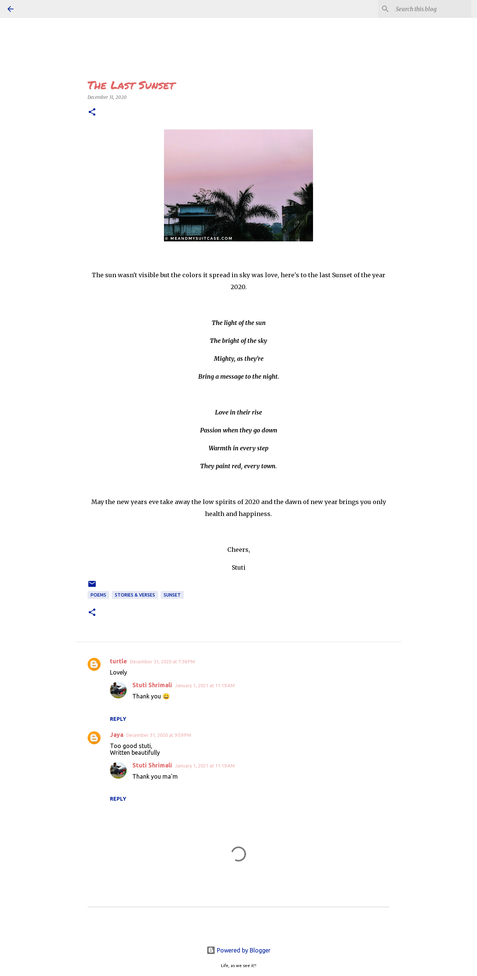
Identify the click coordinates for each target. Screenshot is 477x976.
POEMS (98, 594)
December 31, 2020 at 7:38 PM (162, 661)
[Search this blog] (432, 9)
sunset (172, 594)
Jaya (116, 734)
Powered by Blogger (238, 950)
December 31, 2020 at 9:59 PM (158, 735)
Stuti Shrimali (152, 685)
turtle (118, 661)
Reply (118, 719)
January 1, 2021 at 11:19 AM (205, 685)
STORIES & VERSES (135, 594)
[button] (92, 112)
